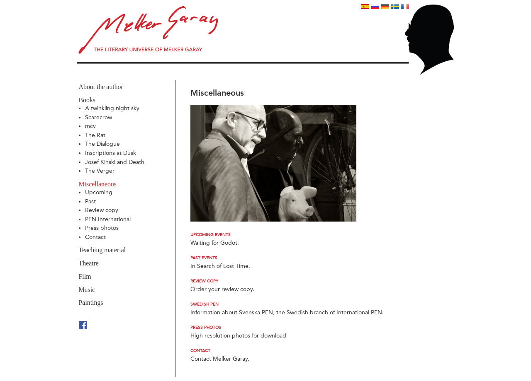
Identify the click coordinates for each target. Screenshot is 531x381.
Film (85, 276)
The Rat (95, 135)
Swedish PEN (204, 304)
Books (87, 100)
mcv (90, 126)
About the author (101, 86)
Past (90, 201)
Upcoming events (210, 234)
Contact (95, 237)
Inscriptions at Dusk (110, 153)
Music (87, 289)
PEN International (108, 219)
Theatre (89, 263)
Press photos (102, 227)
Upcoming (98, 192)
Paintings (91, 302)
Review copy (101, 210)
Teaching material (102, 249)
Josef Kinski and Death (114, 162)
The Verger (99, 170)
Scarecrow (98, 117)
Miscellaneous (98, 184)
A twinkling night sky (112, 108)
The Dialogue (102, 143)
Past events (203, 258)
